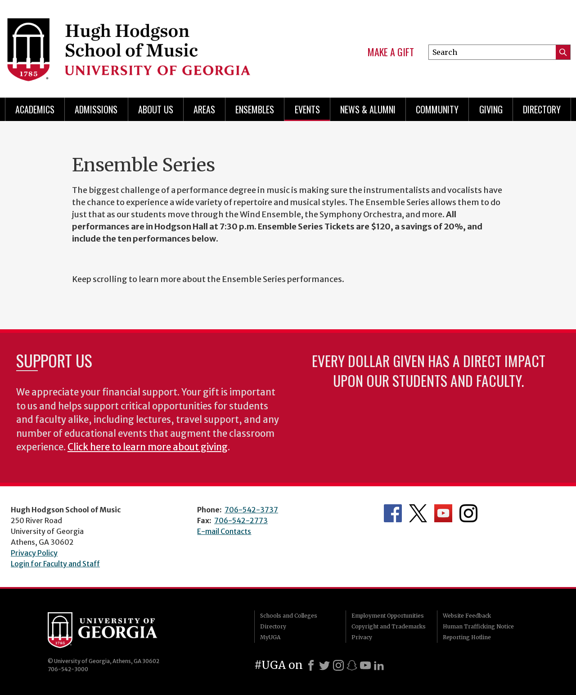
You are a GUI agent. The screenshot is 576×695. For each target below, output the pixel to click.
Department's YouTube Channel (443, 513)
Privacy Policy (34, 552)
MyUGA (270, 637)
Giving (491, 109)
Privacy (361, 637)
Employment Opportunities (387, 615)
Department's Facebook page (393, 513)
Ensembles (254, 109)
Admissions (96, 109)
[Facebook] (311, 665)
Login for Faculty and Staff (55, 563)
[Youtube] (365, 665)
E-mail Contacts (224, 531)
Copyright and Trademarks (388, 626)
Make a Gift (391, 52)
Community (437, 109)
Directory (542, 109)
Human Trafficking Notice (478, 626)
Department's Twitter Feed (418, 513)
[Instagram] (338, 665)
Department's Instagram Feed (468, 513)
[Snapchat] (351, 665)
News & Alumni (368, 109)
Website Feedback (467, 615)
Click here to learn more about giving (148, 447)
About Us (155, 109)
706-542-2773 (241, 520)
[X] (324, 665)
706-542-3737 (251, 509)
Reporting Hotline (467, 637)
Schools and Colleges (288, 615)
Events (307, 109)
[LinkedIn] (379, 665)
